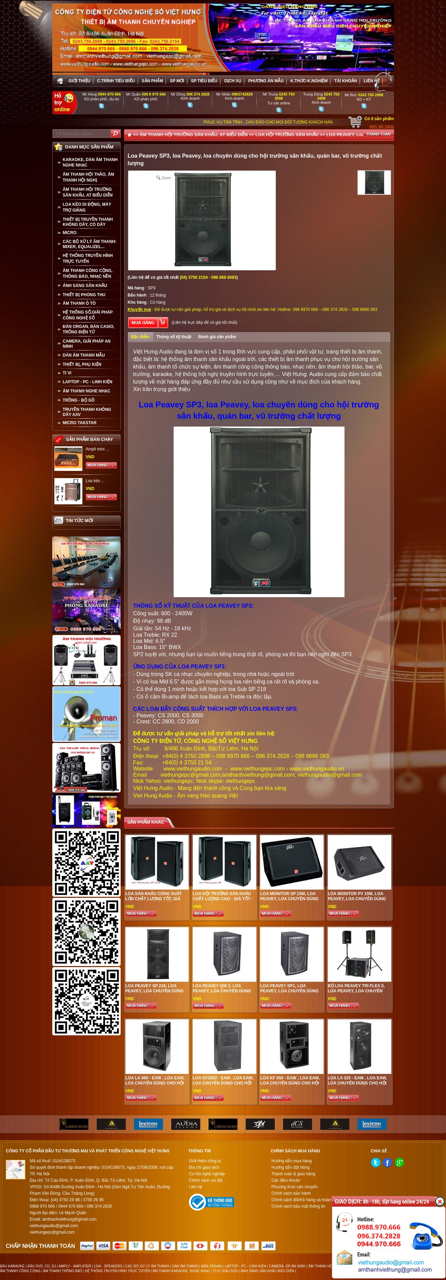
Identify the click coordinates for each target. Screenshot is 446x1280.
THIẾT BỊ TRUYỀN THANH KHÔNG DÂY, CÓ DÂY (88, 222)
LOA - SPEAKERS (108, 1266)
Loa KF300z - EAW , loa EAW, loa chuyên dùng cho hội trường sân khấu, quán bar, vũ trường (223, 1086)
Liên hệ (371, 80)
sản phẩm (152, 80)
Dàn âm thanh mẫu (84, 355)
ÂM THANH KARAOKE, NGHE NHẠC (181, 1271)
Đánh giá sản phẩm (217, 336)
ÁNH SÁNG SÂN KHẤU (85, 285)
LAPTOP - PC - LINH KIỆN (87, 381)
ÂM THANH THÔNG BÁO (62, 1271)
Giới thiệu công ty (205, 1161)
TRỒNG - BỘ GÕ (79, 400)
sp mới (177, 80)
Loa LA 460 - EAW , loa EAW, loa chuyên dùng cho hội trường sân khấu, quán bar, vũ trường (155, 1086)
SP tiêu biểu (204, 80)
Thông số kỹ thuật (174, 336)
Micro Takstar (80, 422)
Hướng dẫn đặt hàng (290, 1167)
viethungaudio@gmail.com (329, 775)
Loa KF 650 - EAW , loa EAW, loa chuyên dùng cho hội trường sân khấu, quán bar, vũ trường (290, 1086)
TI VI (67, 373)
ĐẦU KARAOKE (12, 1266)
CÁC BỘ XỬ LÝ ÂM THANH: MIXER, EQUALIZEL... (90, 244)
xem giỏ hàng (381, 126)
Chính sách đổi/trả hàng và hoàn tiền (305, 1199)
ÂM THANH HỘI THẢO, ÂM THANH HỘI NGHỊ (88, 177)
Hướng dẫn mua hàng (291, 1161)
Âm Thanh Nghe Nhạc (86, 391)
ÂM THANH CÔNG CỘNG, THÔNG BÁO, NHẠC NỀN (88, 273)
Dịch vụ (232, 80)
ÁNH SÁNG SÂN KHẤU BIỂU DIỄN (267, 1271)
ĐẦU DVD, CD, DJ (42, 1266)
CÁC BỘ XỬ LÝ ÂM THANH (147, 1266)
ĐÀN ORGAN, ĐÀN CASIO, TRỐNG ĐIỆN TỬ (88, 329)
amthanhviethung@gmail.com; (259, 775)
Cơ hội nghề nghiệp (207, 1173)
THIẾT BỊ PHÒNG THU (84, 294)
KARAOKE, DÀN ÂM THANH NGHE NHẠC (90, 162)
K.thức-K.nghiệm (309, 80)
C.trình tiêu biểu (116, 80)
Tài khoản (345, 80)
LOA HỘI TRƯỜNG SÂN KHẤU (287, 134)
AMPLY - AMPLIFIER (75, 1266)
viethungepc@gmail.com (190, 775)
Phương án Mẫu (265, 80)
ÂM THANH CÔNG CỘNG (20, 1271)
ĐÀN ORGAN (211, 1266)
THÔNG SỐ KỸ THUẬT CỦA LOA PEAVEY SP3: (193, 606)
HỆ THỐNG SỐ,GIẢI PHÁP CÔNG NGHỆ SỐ (88, 315)
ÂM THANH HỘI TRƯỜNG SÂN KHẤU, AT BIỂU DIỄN (88, 192)
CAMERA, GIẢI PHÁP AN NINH (87, 344)
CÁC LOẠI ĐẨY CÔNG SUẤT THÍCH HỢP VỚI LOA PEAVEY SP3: (215, 709)
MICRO (70, 232)
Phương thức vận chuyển (294, 1186)
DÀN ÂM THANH (185, 1266)
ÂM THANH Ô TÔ (79, 303)
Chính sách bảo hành (290, 1193)
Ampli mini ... (97, 449)
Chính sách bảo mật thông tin (298, 1206)
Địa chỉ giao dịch (204, 1167)
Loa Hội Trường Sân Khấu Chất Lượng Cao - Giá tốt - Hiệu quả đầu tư (223, 898)
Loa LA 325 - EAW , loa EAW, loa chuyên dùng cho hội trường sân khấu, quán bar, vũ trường (357, 1086)
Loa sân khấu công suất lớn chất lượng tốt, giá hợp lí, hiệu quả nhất (153, 898)
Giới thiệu (79, 80)
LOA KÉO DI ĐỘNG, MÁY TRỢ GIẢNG (87, 207)
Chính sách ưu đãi (205, 1180)
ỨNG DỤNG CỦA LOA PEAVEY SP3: (179, 667)
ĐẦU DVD (230, 1271)
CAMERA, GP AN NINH (287, 1266)
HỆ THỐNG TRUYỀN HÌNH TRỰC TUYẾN (88, 258)
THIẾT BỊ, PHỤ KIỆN (82, 364)
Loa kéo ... (95, 480)
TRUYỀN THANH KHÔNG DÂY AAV (87, 412)
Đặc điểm (140, 336)
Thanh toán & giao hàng (293, 1173)
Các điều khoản (285, 1180)
